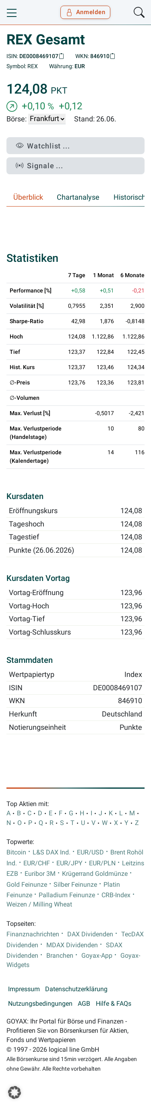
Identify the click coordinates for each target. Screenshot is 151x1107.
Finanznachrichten (32, 934)
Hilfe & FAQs (113, 1003)
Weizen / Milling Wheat (39, 904)
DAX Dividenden (90, 934)
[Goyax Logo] (29, 12)
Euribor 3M (40, 873)
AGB (84, 1003)
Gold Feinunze (26, 884)
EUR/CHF (36, 863)
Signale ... (39, 165)
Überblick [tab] (28, 197)
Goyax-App (96, 955)
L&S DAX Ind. (51, 852)
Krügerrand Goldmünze (95, 873)
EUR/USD (90, 852)
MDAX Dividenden (72, 945)
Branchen (59, 955)
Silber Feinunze (75, 884)
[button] (14, 1092)
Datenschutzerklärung (76, 989)
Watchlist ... (43, 146)
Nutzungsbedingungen (40, 1003)
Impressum (24, 989)
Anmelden (85, 12)
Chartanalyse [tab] (78, 197)
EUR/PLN (102, 863)
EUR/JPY (69, 863)
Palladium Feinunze (67, 895)
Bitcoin (16, 852)
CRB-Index (115, 895)
